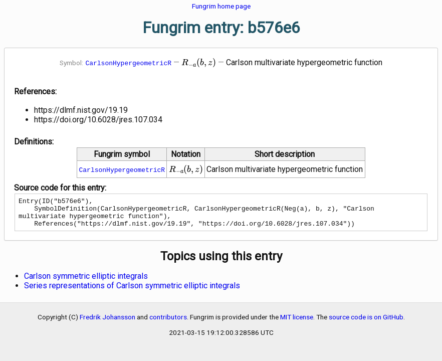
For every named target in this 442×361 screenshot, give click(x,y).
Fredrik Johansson (107, 323)
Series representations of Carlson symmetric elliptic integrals (132, 291)
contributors (168, 323)
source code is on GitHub (366, 323)
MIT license (296, 323)
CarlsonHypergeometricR (128, 62)
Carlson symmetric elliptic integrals (86, 282)
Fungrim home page (221, 6)
